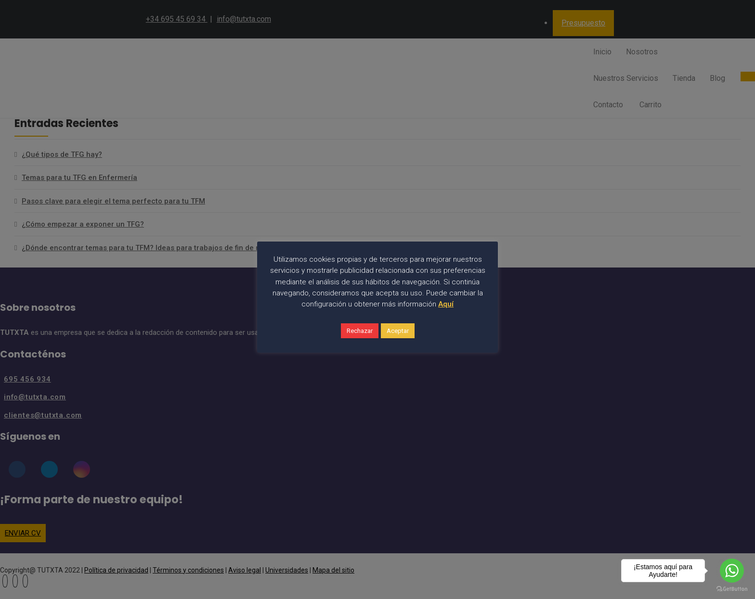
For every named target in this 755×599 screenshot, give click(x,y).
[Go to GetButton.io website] (731, 589)
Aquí (446, 304)
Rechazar (360, 330)
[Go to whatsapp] (732, 571)
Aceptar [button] (398, 330)
